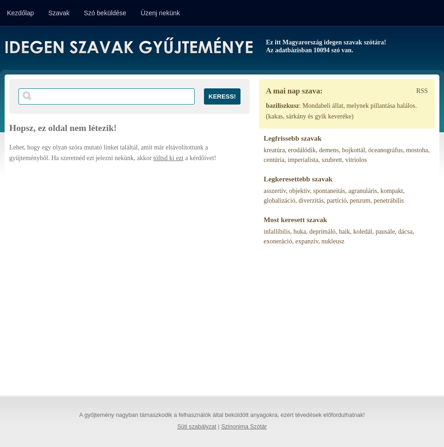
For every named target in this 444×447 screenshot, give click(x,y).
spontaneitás (329, 190)
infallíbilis (277, 231)
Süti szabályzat (196, 426)
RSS (422, 90)
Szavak (58, 13)
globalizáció (279, 200)
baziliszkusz (282, 105)
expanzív (306, 241)
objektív (299, 190)
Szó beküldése (105, 13)
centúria (274, 159)
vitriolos (356, 159)
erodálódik (302, 150)
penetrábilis (389, 200)
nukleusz (333, 241)
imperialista (303, 159)
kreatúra (274, 150)
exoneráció (278, 241)
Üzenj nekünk (160, 13)
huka (300, 231)
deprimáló (322, 231)
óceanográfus (385, 150)
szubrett (331, 159)
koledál (362, 231)
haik (344, 231)
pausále (385, 231)
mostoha (417, 150)
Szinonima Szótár (244, 426)
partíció (337, 200)
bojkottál (353, 150)
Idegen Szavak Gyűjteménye (128, 47)
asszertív (275, 190)
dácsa (405, 231)
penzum (360, 200)
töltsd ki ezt (168, 158)
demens (329, 150)
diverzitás (310, 200)
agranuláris (362, 190)
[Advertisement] (93, 275)
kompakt (391, 190)
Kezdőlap (20, 13)
